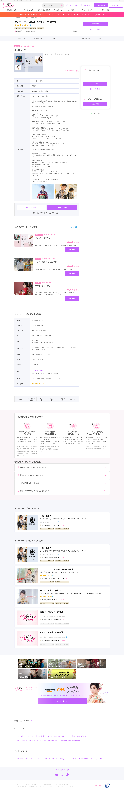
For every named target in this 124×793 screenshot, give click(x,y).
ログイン (115, 5)
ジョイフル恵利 (53, 761)
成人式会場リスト (22, 788)
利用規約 (31, 788)
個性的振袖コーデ (53, 742)
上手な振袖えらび (65, 742)
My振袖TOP (20, 786)
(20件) (50, 596)
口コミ (70, 38)
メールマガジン (68, 786)
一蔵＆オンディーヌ (74, 761)
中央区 (44, 335)
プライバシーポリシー (42, 788)
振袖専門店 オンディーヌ (39, 330)
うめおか (96, 761)
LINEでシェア (95, 113)
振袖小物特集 (76, 742)
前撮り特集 (20, 738)
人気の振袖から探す (29, 10)
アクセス (101, 38)
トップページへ (120, 0)
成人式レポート (41, 742)
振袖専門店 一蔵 (86, 761)
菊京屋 (45, 761)
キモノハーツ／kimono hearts (33, 761)
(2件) (56, 522)
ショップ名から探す (72, 10)
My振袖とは (28, 786)
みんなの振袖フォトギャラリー (26, 742)
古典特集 (37, 738)
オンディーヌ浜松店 (47, 17)
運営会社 (52, 788)
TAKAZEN (20, 761)
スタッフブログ (38, 786)
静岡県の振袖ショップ (36, 17)
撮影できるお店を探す (44, 10)
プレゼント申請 (71, 5)
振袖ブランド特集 (46, 738)
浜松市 (39, 335)
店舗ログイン (60, 788)
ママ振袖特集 (29, 738)
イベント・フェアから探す (89, 10)
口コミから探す (58, 10)
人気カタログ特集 (58, 738)
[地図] (51, 342)
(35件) (27, 25)
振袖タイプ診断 (70, 738)
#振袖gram (63, 761)
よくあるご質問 (86, 5)
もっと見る (75, 227)
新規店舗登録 (69, 788)
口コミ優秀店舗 (81, 738)
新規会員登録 (100, 5)
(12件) (50, 575)
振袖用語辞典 (47, 786)
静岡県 (34, 335)
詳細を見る (72, 249)
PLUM (102, 761)
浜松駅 (49, 335)
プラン (54, 38)
